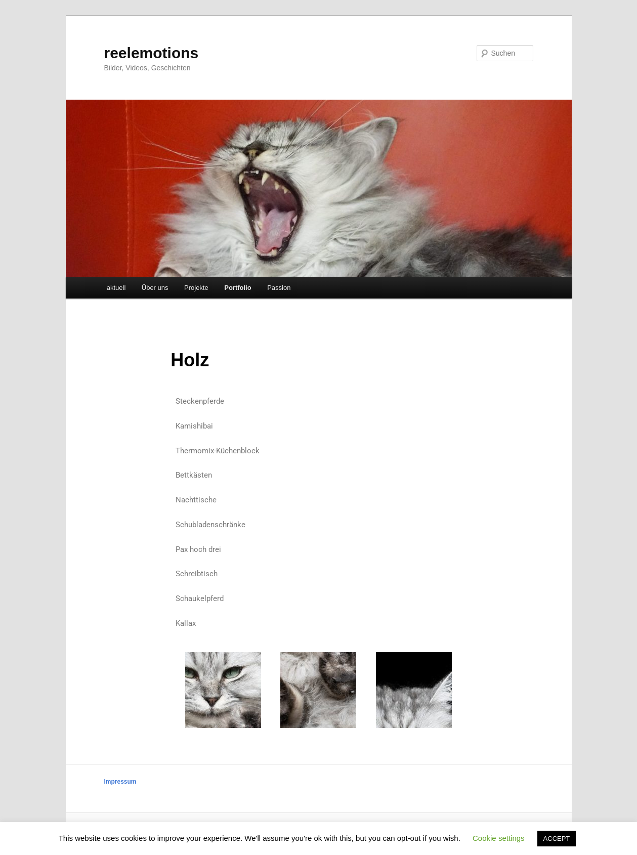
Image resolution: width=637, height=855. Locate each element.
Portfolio (237, 287)
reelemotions (151, 53)
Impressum (120, 781)
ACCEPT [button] (556, 838)
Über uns (155, 287)
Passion (278, 287)
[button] (187, 692)
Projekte (196, 287)
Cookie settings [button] (499, 838)
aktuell (116, 287)
